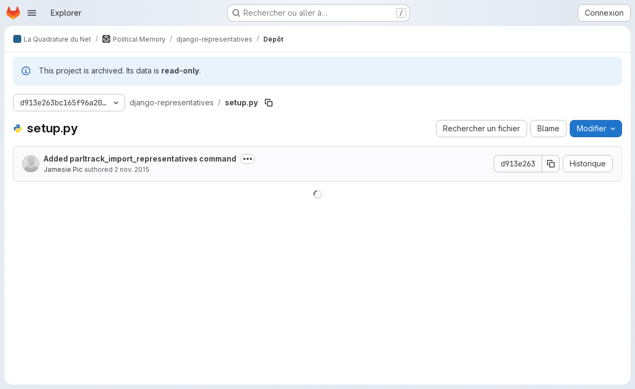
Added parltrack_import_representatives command (140, 158)
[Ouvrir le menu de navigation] (31, 13)
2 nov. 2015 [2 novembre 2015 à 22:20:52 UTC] (131, 169)
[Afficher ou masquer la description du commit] (248, 159)
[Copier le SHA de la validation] (550, 163)
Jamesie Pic (63, 169)
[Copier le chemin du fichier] (268, 102)
